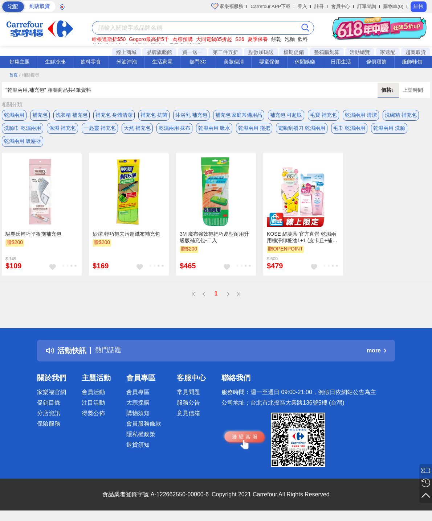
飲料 (303, 39)
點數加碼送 (261, 52)
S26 (239, 39)
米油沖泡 (127, 62)
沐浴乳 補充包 (191, 115)
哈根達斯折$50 (109, 39)
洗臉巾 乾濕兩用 (22, 129)
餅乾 (276, 39)
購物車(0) (393, 6)
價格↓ (388, 90)
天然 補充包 (137, 129)
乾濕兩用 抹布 (175, 129)
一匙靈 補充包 (100, 129)
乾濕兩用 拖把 (254, 129)
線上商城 (126, 52)
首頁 (13, 75)
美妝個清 (234, 62)
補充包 (40, 115)
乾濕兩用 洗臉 (389, 129)
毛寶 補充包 (323, 115)
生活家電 (162, 62)
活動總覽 (360, 52)
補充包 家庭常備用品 (238, 115)
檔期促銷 (294, 52)
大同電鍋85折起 (214, 39)
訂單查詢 (366, 6)
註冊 (319, 6)
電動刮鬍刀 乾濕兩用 (301, 129)
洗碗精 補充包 (401, 115)
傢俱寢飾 (376, 62)
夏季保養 (258, 39)
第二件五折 (225, 52)
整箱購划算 (326, 52)
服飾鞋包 (412, 62)
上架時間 (413, 90)
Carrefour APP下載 (270, 6)
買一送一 (192, 52)
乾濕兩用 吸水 (214, 129)
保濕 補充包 (62, 129)
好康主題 (19, 62)
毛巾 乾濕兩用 (349, 129)
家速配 (387, 52)
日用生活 (341, 62)
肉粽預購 (182, 39)
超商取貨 (415, 52)
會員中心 (340, 6)
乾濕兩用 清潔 (361, 115)
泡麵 (290, 39)
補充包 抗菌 (153, 115)
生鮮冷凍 (55, 62)
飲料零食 (91, 62)
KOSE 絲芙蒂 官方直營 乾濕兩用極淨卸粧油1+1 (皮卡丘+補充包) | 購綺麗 (302, 241)
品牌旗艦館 (159, 52)
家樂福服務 (227, 6)
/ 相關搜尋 (29, 75)
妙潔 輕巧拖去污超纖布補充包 (126, 238)
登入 (302, 6)
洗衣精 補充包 (71, 115)
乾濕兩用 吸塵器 (22, 144)
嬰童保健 (269, 62)
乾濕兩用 (14, 115)
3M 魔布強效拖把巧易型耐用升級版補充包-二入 (214, 241)
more (376, 355)
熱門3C (197, 62)
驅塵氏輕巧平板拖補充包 (33, 238)
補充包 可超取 (286, 115)
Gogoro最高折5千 (149, 39)
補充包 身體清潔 (114, 115)
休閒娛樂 (305, 62)
